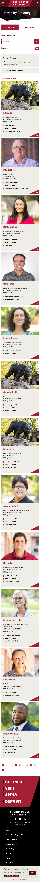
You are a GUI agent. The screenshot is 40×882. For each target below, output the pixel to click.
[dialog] (20, 872)
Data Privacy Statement (11, 876)
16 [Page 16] (16, 765)
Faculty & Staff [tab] (10, 27)
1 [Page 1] (6, 765)
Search (6, 41)
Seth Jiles (7, 112)
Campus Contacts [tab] (29, 27)
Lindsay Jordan (10, 337)
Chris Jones (8, 283)
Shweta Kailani (10, 506)
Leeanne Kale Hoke (12, 620)
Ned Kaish (8, 563)
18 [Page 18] (23, 765)
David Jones (9, 169)
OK (32, 873)
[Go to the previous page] (3, 765)
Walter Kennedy (10, 733)
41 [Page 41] (35, 765)
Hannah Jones (10, 226)
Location (20, 48)
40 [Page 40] (31, 765)
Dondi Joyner (9, 449)
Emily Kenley (9, 679)
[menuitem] (20, 781)
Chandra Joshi (10, 392)
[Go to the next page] (3, 770)
